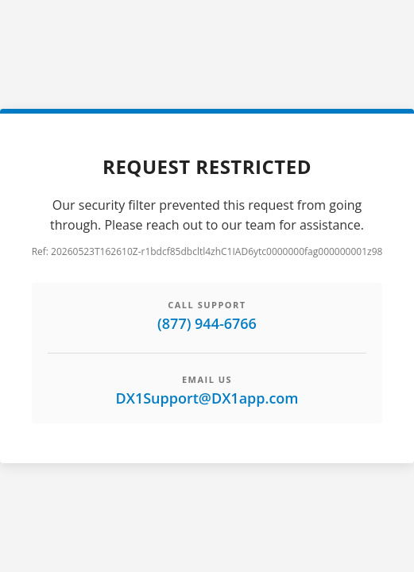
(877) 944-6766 (207, 323)
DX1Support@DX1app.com (206, 398)
